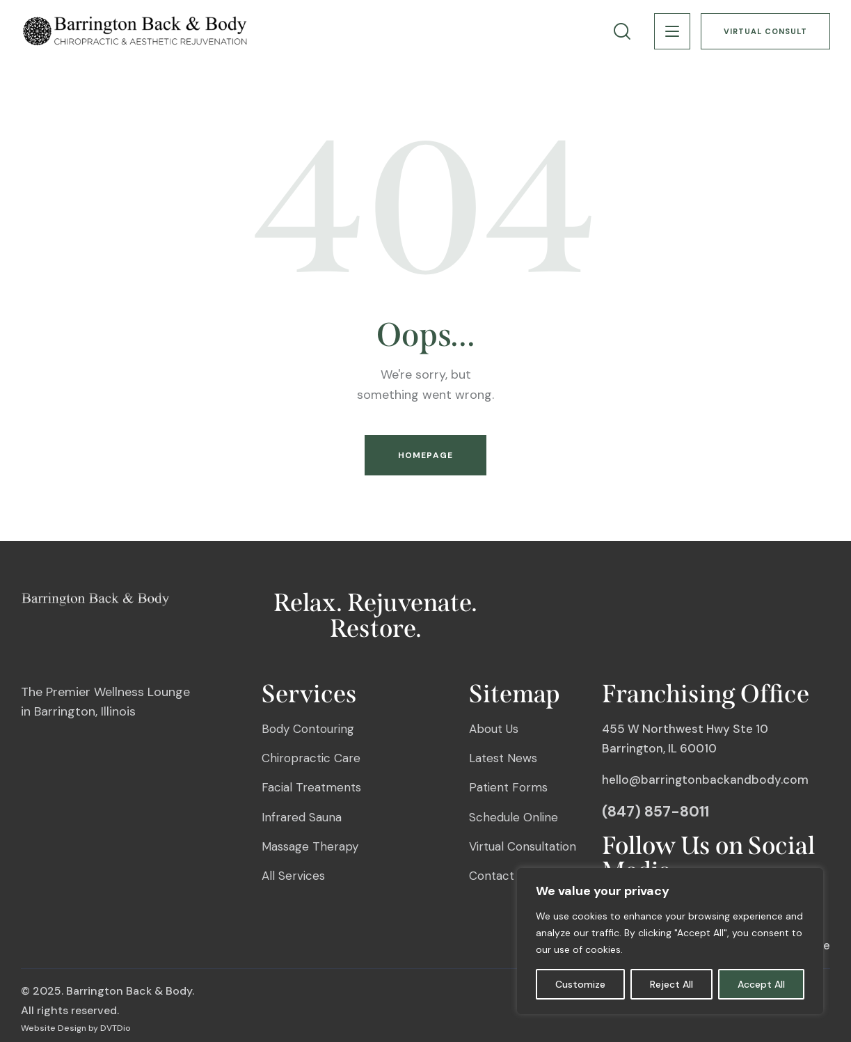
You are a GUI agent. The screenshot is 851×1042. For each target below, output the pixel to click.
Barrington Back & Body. (130, 991)
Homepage (425, 455)
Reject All (671, 984)
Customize (580, 984)
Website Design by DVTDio (76, 1028)
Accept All (761, 984)
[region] (670, 941)
